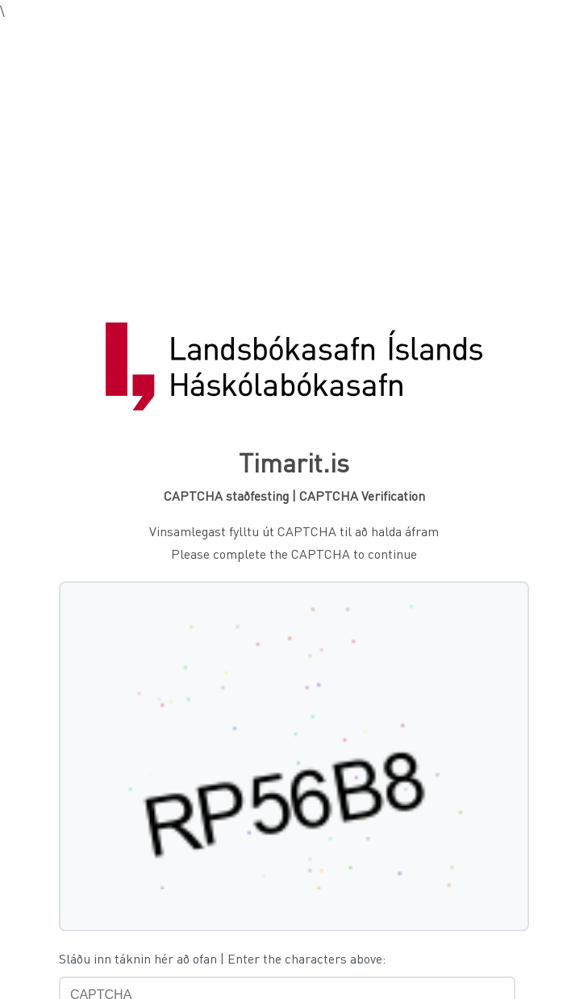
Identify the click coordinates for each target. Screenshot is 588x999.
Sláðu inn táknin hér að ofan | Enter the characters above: (222, 958)
